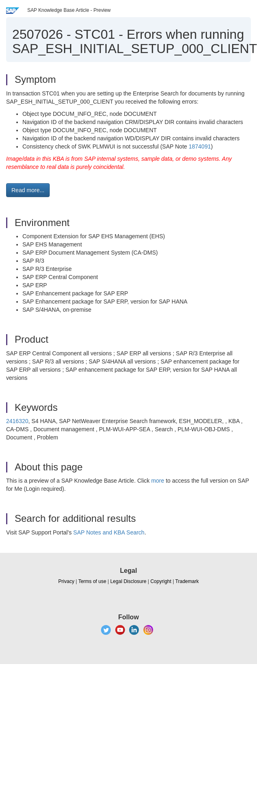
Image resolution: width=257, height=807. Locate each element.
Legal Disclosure (128, 581)
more (157, 480)
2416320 (17, 421)
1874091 (200, 146)
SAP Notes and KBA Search (109, 532)
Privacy (66, 581)
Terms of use (92, 581)
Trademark (187, 581)
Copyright (160, 581)
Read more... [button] (27, 190)
